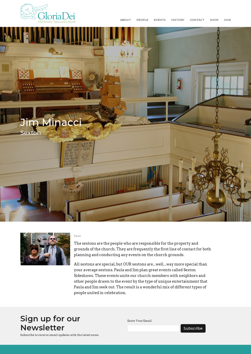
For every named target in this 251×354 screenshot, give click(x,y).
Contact (197, 20)
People (142, 20)
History (177, 20)
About (125, 20)
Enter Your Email (139, 320)
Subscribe (193, 328)
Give (227, 20)
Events (160, 20)
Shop (214, 20)
